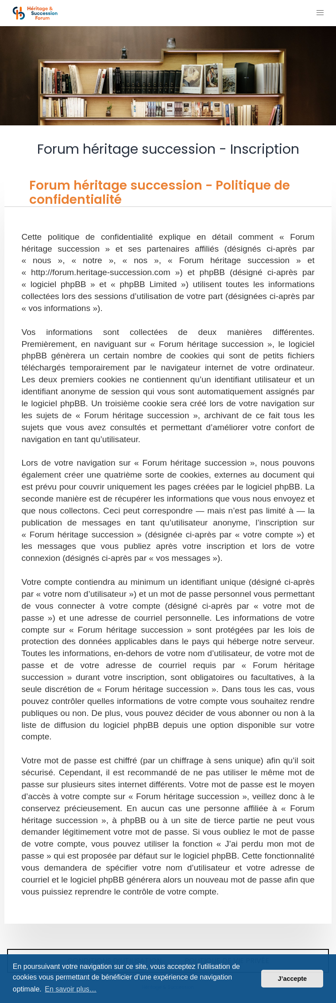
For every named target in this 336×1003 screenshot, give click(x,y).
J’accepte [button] (292, 978)
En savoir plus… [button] (71, 989)
